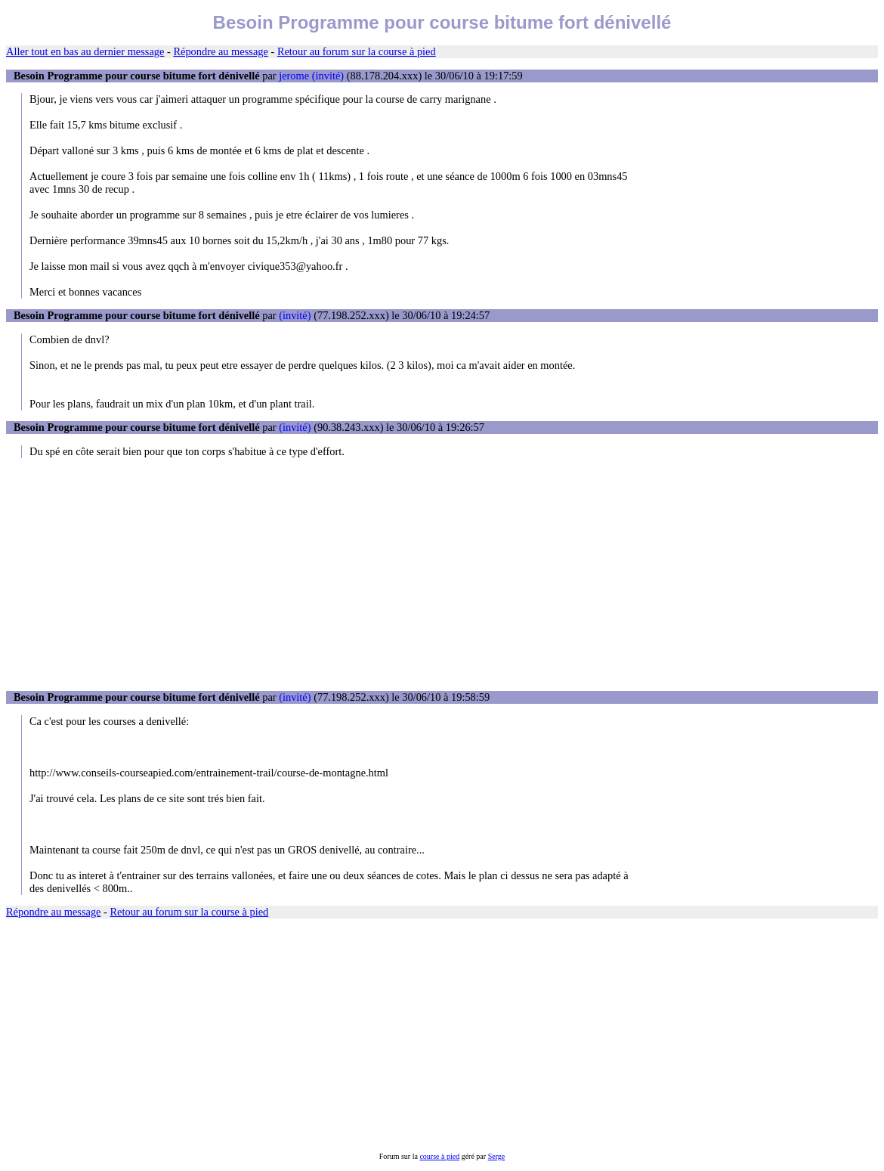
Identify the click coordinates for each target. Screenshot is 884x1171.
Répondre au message (220, 51)
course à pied (439, 1156)
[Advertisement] (442, 574)
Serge (496, 1156)
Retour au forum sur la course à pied (356, 51)
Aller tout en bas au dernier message (85, 51)
